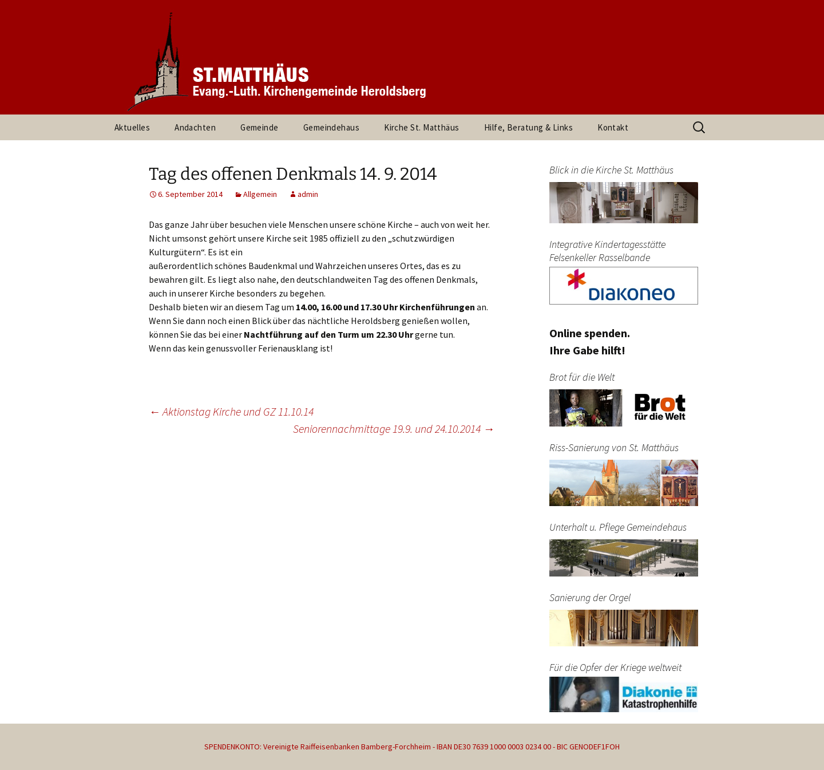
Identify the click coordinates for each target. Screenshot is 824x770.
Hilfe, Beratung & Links (528, 127)
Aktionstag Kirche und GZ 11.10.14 (231, 411)
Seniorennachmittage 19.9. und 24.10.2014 (393, 428)
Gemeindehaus (331, 127)
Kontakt (612, 127)
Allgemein (260, 194)
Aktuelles (132, 127)
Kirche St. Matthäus (421, 127)
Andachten (195, 127)
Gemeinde (259, 127)
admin (308, 194)
